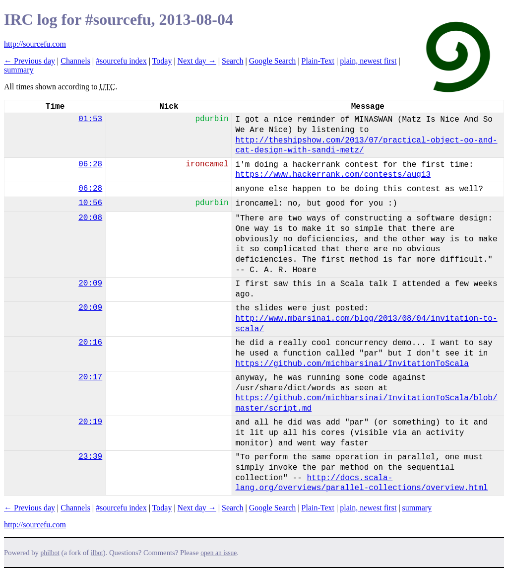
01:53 (90, 119)
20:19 (90, 422)
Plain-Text (318, 61)
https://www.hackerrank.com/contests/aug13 (333, 174)
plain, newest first (368, 61)
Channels (75, 61)
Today (162, 61)
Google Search (272, 61)
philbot (50, 553)
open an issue (218, 553)
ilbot (97, 553)
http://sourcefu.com (35, 44)
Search (233, 61)
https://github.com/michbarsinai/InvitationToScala (351, 363)
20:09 (90, 283)
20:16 (90, 342)
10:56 (90, 203)
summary (19, 70)
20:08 (90, 218)
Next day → (197, 61)
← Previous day (29, 61)
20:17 (90, 377)
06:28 (90, 164)
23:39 (90, 456)
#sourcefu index (121, 61)
